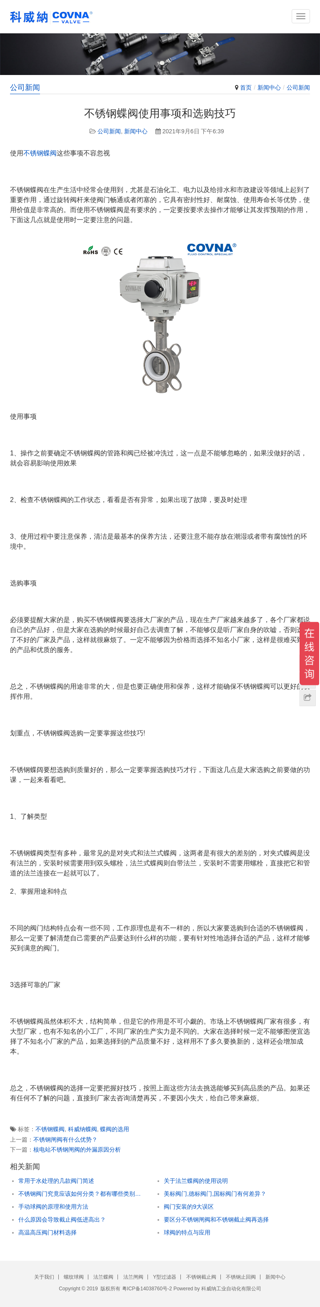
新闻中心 (269, 87)
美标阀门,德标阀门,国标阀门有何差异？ (215, 1193)
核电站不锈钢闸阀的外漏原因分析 (77, 1149)
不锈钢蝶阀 (40, 153)
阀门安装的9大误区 (189, 1206)
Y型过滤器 (164, 1277)
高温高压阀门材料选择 (47, 1232)
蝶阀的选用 (114, 1129)
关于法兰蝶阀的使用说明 (196, 1180)
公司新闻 (298, 87)
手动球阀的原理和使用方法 (53, 1206)
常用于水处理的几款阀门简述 (56, 1180)
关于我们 (44, 1277)
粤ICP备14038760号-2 (147, 1289)
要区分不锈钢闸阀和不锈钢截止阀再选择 (216, 1219)
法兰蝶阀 (103, 1277)
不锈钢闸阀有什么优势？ (65, 1139)
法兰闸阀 (133, 1277)
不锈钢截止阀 (201, 1277)
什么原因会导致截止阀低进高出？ (62, 1219)
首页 (246, 87)
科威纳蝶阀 (82, 1129)
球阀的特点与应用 (187, 1232)
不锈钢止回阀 (241, 1277)
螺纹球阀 (74, 1277)
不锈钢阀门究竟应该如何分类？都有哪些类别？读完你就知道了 (82, 1193)
